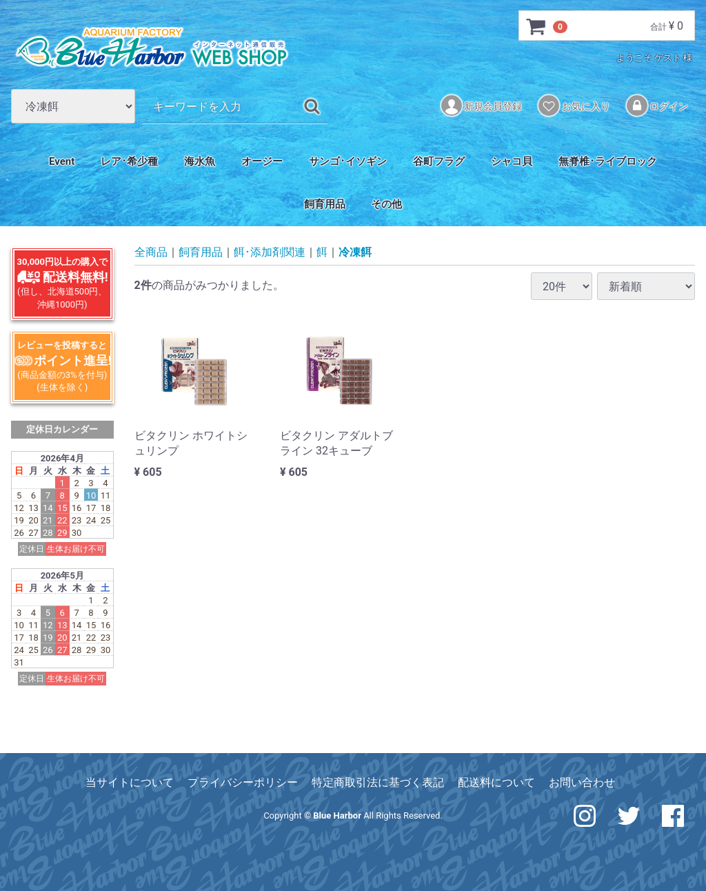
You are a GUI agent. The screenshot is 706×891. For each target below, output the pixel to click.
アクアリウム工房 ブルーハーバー (151, 47)
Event (61, 161)
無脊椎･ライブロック (607, 161)
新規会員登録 (481, 105)
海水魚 (199, 161)
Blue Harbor (337, 815)
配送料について (496, 782)
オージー (262, 161)
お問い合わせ (582, 782)
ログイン (657, 105)
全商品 (151, 252)
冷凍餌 (355, 252)
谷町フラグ (439, 161)
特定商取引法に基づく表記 (378, 782)
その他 (386, 204)
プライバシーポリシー (243, 782)
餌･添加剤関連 (269, 252)
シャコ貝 (511, 161)
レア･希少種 (129, 161)
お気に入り (573, 105)
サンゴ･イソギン (348, 161)
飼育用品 (324, 204)
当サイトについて (129, 782)
